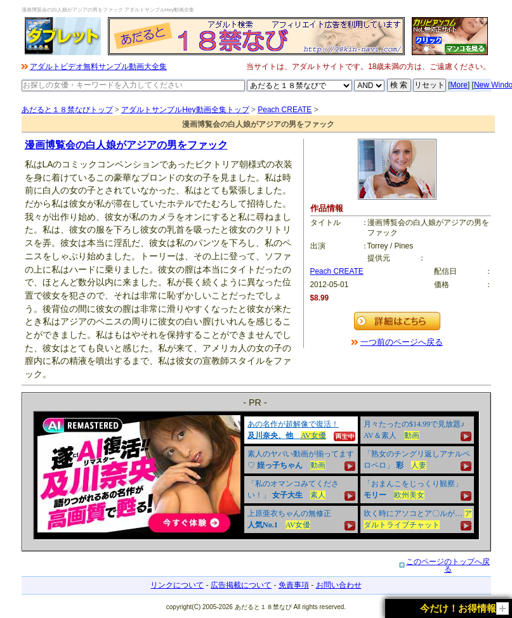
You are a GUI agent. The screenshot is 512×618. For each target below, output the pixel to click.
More (459, 84)
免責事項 (294, 585)
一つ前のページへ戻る (401, 342)
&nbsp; (256, 475)
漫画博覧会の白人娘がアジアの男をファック (126, 144)
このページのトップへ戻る (448, 565)
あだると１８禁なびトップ (67, 109)
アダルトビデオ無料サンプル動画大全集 (98, 66)
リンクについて (177, 585)
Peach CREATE (285, 109)
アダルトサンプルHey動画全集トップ (185, 109)
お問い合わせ (339, 585)
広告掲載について (241, 585)
